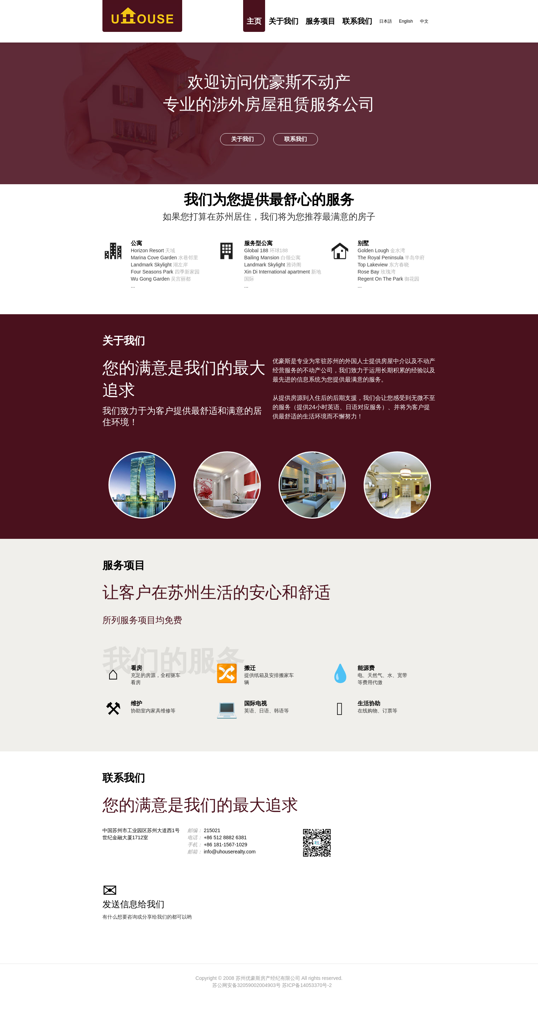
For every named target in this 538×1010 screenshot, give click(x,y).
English (406, 21)
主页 (254, 21)
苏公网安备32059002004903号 (246, 985)
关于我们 (283, 21)
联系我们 (357, 21)
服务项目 (320, 21)
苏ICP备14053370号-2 (307, 985)
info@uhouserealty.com (230, 851)
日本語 (385, 21)
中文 (424, 21)
